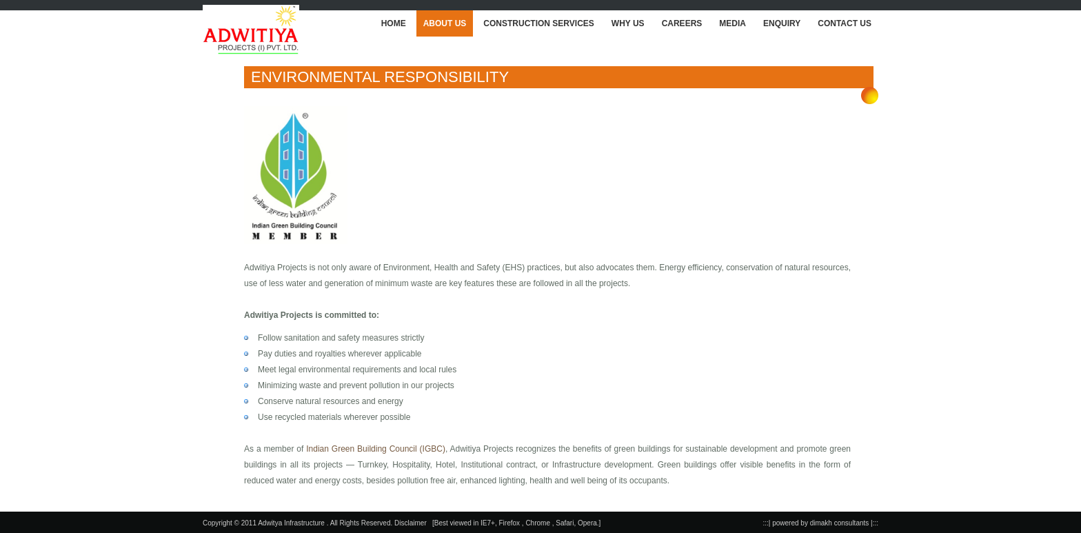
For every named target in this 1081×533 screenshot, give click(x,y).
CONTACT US (844, 23)
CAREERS (682, 23)
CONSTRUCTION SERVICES (538, 23)
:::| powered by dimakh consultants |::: (821, 523)
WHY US (628, 23)
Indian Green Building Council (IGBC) (375, 449)
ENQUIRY (781, 23)
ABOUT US (445, 23)
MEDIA (732, 23)
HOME (393, 23)
